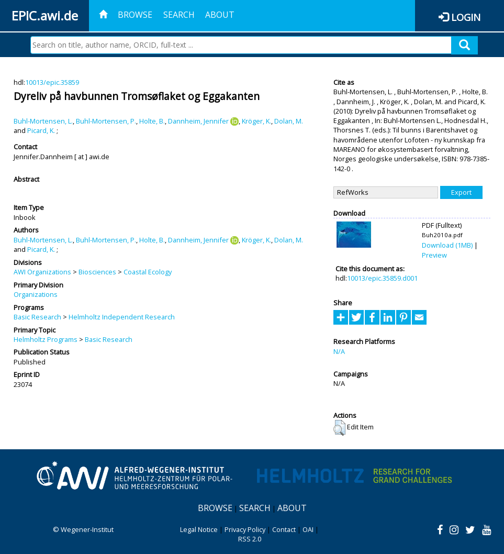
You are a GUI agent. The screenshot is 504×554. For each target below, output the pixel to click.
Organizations (36, 294)
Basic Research (37, 317)
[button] (339, 428)
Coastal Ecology (148, 271)
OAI (308, 529)
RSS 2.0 (249, 539)
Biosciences (97, 271)
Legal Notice (199, 529)
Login (465, 17)
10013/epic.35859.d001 (382, 278)
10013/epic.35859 (52, 82)
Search (179, 14)
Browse (135, 14)
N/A (339, 351)
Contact (284, 529)
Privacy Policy (245, 529)
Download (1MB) (447, 245)
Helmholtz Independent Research (122, 317)
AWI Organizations (42, 271)
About (219, 14)
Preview (434, 255)
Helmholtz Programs (45, 339)
